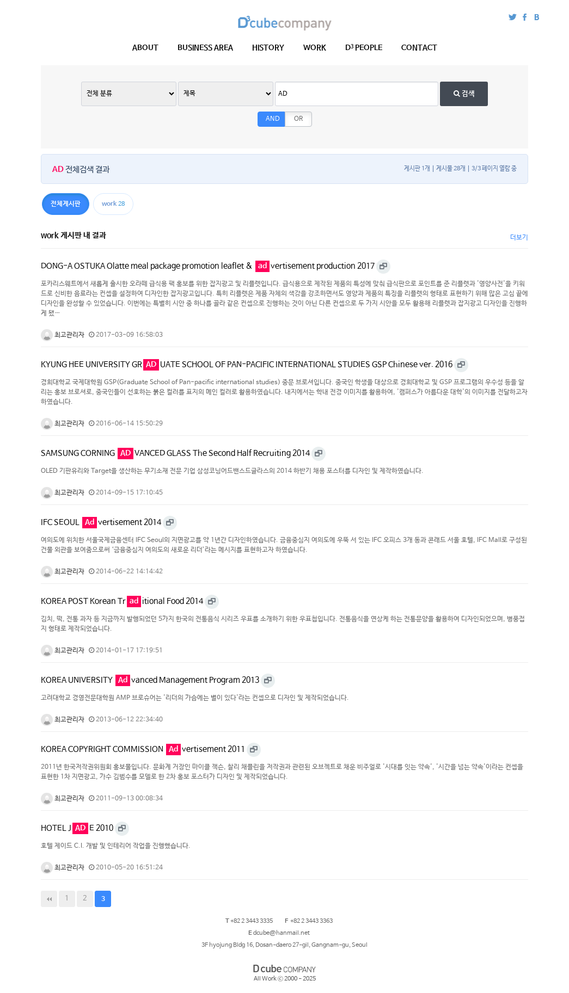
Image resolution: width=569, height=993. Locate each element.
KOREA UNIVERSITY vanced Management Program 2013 (150, 680)
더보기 (519, 238)
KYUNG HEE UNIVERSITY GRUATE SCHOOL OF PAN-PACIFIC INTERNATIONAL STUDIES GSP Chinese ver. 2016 (246, 364)
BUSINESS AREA (205, 48)
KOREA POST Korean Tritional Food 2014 (122, 601)
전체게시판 (66, 204)
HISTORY (268, 48)
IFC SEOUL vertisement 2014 (101, 522)
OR (298, 119)
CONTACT (419, 48)
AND (273, 119)
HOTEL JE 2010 (77, 828)
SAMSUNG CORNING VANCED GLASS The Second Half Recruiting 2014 (175, 453)
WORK (314, 48)
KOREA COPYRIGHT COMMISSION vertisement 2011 (143, 749)
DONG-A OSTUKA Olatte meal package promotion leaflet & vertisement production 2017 (208, 266)
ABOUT (145, 48)
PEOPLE (363, 48)
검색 (464, 94)
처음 (49, 899)
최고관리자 (62, 335)
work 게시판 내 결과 (73, 235)
